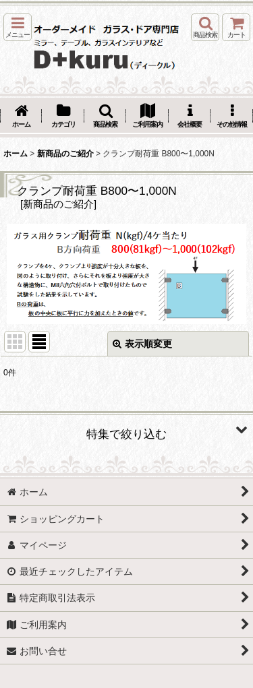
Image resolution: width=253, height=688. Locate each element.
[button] (17, 27)
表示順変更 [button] (142, 343)
